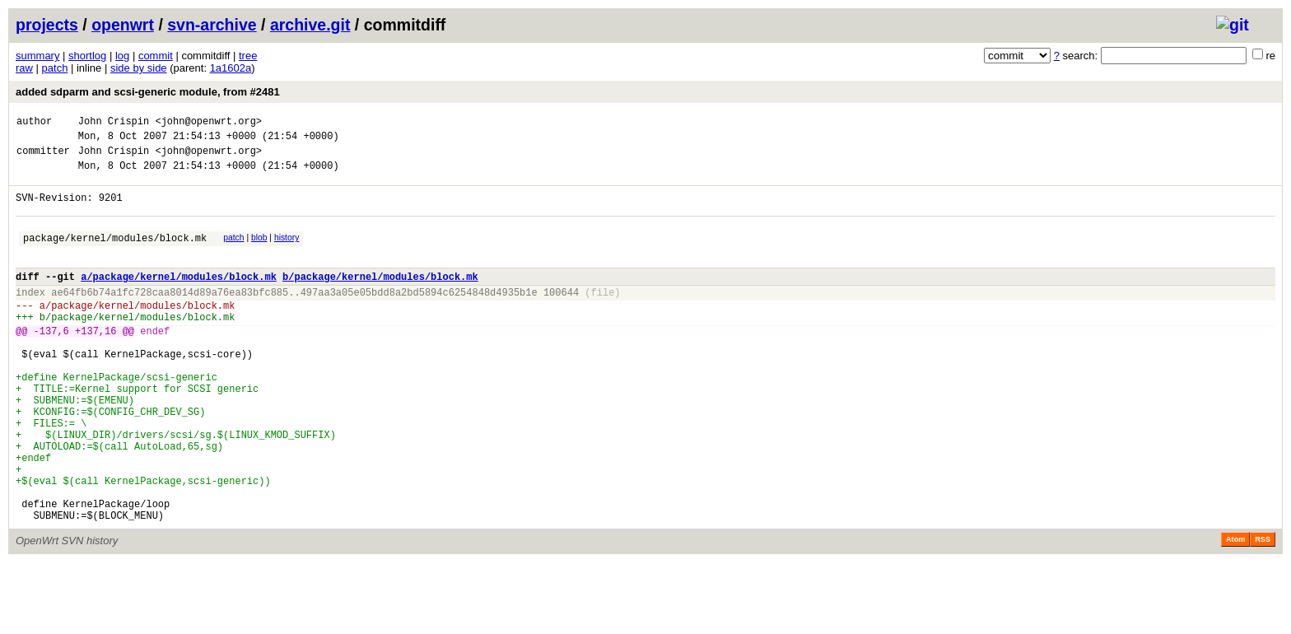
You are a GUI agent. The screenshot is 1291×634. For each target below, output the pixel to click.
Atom (1235, 611)
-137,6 (51, 363)
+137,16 (95, 363)
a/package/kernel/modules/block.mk (179, 298)
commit (155, 55)
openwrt (122, 25)
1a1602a (231, 68)
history (286, 252)
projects (47, 25)
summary (37, 55)
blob (259, 252)
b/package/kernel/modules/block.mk (380, 298)
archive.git (310, 25)
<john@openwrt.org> (208, 123)
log (122, 55)
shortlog (87, 55)
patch (55, 68)
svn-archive (211, 25)
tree (248, 55)
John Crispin (113, 123)
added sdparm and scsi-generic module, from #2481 (148, 92)
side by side (138, 68)
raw (24, 68)
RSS (1262, 611)
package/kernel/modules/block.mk (115, 255)
